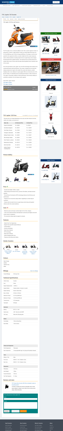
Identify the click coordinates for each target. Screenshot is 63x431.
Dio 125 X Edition (16, 251)
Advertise (51, 428)
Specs (15, 19)
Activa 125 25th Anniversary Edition (33, 253)
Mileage (11, 19)
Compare (34, 87)
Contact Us (51, 427)
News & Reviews (21, 19)
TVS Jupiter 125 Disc (7, 82)
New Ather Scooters (38, 425)
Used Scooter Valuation (26, 5)
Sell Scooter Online (6, 5)
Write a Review (35, 89)
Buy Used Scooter (16, 5)
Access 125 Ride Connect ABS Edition (8, 252)
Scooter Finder (50, 5)
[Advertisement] (31, 10)
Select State (56, 2)
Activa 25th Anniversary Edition (24, 253)
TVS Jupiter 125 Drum (7, 84)
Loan (44, 5)
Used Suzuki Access (8, 428)
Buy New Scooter (37, 5)
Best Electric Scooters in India (51, 69)
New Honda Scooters (23, 428)
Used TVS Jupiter (8, 427)
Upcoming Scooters (23, 425)
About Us (51, 425)
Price (5, 19)
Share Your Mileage (34, 270)
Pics (8, 19)
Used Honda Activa (8, 425)
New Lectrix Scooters (38, 427)
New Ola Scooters (38, 428)
